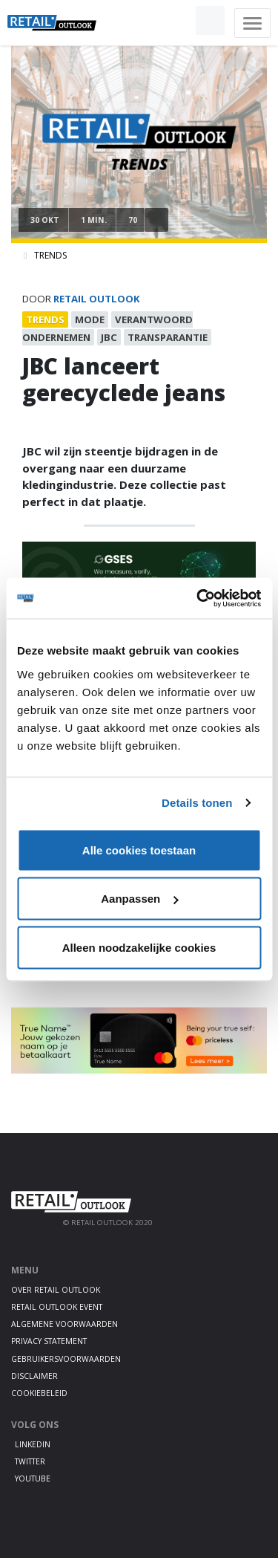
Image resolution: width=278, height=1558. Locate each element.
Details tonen (197, 802)
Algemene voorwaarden (64, 1324)
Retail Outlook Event (56, 1307)
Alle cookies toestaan (139, 849)
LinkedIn (32, 1444)
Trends (50, 255)
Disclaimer (34, 1376)
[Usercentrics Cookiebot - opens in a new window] (198, 598)
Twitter (30, 1461)
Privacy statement (49, 1341)
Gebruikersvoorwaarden (66, 1359)
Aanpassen (139, 898)
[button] (176, 21)
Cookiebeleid (39, 1393)
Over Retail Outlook (55, 1290)
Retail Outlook (96, 298)
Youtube (32, 1478)
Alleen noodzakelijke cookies (139, 947)
